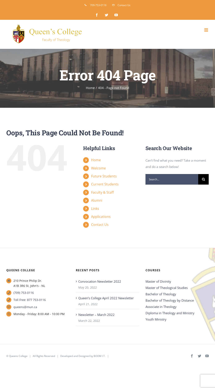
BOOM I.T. (99, 356)
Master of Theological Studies (167, 288)
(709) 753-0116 (23, 293)
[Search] (203, 179)
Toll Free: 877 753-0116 (29, 300)
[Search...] (172, 179)
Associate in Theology (161, 307)
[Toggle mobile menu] (206, 30)
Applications (101, 216)
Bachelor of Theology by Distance (170, 300)
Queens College (18, 356)
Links (95, 208)
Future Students (104, 176)
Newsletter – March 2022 (96, 315)
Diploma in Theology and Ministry (170, 313)
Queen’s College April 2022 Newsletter (106, 298)
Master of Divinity (158, 281)
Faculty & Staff (102, 192)
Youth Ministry (156, 319)
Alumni (96, 200)
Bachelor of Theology (161, 294)
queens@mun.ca (25, 307)
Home (96, 160)
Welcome (98, 168)
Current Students (105, 184)
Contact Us (100, 224)
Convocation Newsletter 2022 (99, 281)
